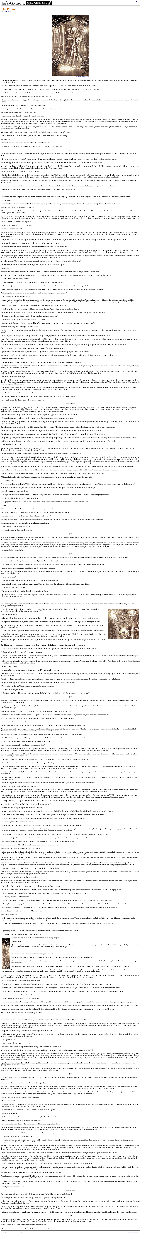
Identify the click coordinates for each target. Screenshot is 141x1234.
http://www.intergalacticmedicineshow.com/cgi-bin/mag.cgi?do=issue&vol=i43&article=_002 (26, 1228)
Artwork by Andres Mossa (70, 76)
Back (137, 2)
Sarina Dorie (7, 11)
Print (132, 2)
